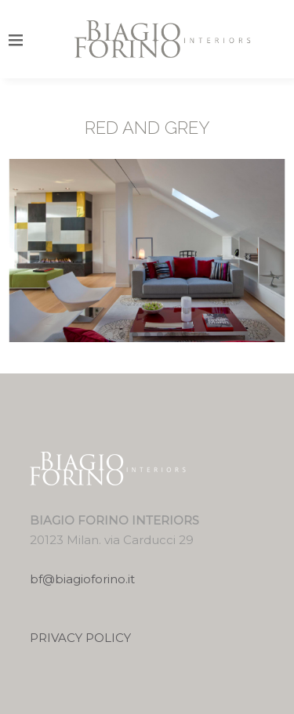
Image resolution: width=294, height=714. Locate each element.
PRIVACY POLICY (80, 637)
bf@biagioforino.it (82, 579)
